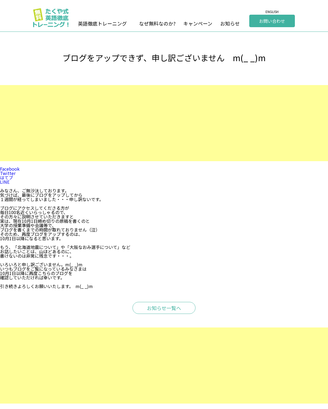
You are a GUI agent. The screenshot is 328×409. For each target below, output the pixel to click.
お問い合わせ (272, 21)
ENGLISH (272, 11)
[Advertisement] (163, 123)
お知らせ (230, 23)
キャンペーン (197, 23)
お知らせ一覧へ (164, 307)
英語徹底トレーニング (102, 23)
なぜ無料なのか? (157, 23)
